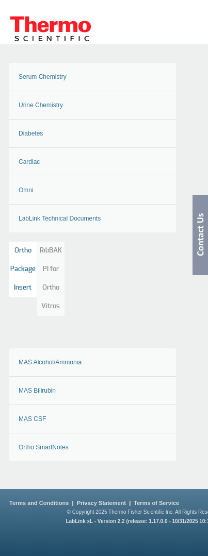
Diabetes (31, 133)
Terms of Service (156, 503)
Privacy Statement (101, 503)
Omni (26, 190)
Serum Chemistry (43, 76)
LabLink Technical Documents (60, 218)
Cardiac (29, 161)
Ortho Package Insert (23, 269)
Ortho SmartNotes (44, 447)
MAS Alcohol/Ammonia (50, 362)
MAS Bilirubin (37, 390)
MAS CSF (32, 419)
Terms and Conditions (39, 503)
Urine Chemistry (41, 105)
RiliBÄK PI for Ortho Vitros (51, 278)
